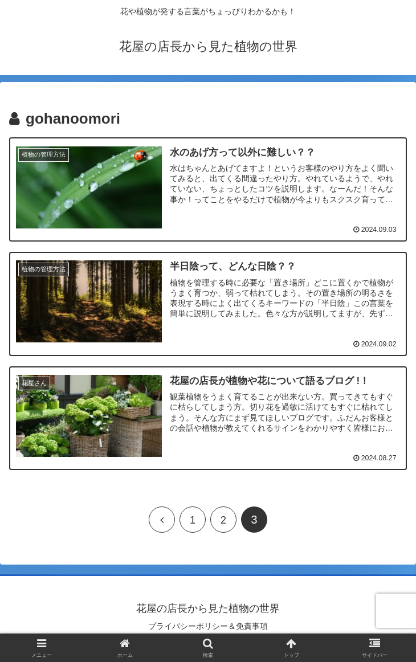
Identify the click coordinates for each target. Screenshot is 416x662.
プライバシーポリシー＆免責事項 (208, 625)
